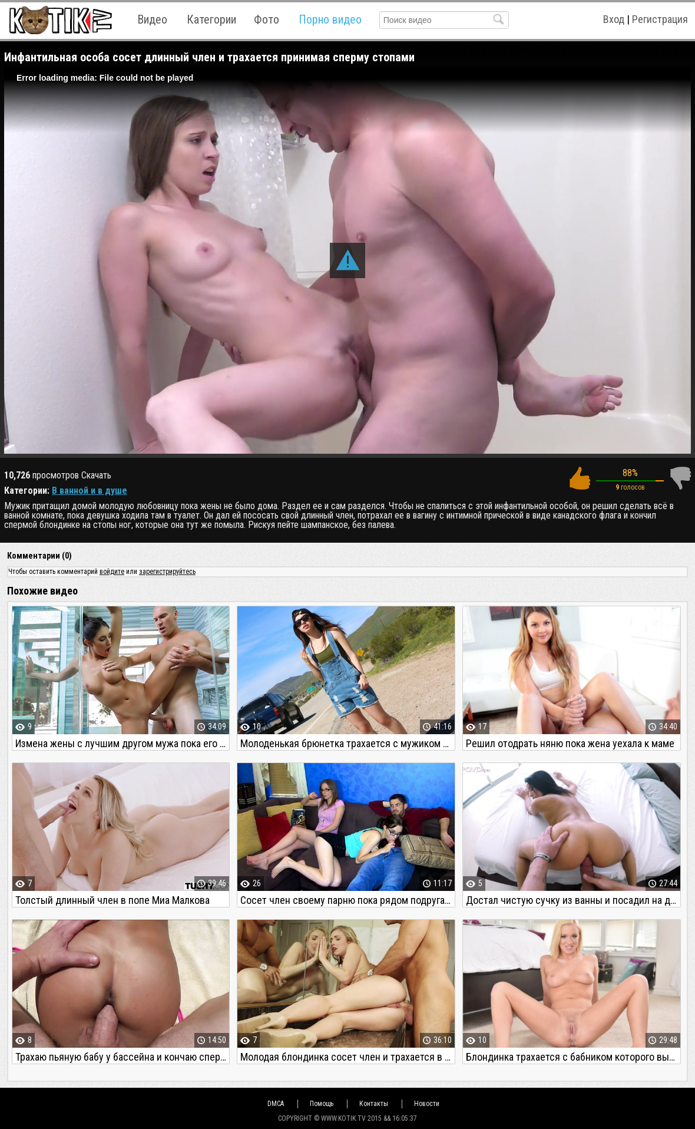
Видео (152, 19)
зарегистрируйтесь (167, 571)
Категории (211, 19)
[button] (347, 260)
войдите (112, 571)
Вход (613, 19)
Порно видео (330, 19)
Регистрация (660, 19)
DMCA (275, 1104)
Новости (426, 1104)
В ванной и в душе (89, 490)
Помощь (321, 1104)
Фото (266, 19)
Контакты (373, 1104)
